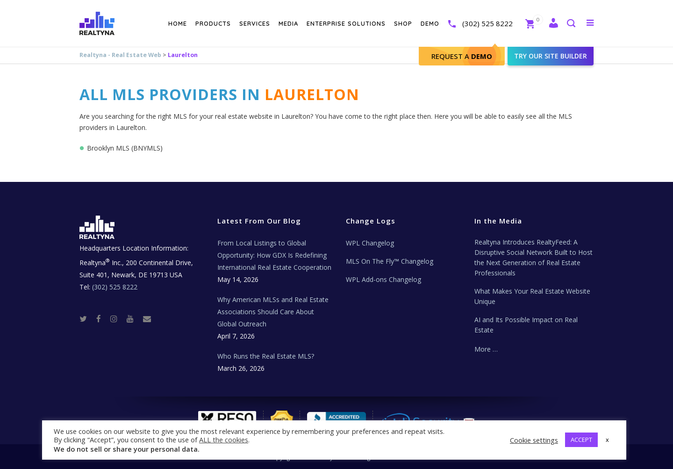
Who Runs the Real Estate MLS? (265, 356)
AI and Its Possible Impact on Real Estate (526, 324)
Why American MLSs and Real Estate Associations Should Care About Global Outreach (273, 311)
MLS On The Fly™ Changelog (389, 261)
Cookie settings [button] (534, 440)
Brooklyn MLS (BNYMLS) (125, 148)
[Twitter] (86, 318)
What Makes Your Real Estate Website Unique (532, 296)
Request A (461, 56)
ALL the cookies (223, 439)
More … (486, 349)
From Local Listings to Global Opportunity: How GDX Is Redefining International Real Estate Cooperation (274, 255)
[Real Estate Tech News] (147, 318)
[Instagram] (117, 318)
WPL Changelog (370, 242)
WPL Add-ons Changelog (383, 279)
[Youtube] (134, 318)
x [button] (607, 439)
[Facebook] (102, 318)
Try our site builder (550, 55)
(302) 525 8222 (487, 23)
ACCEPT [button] (581, 439)
